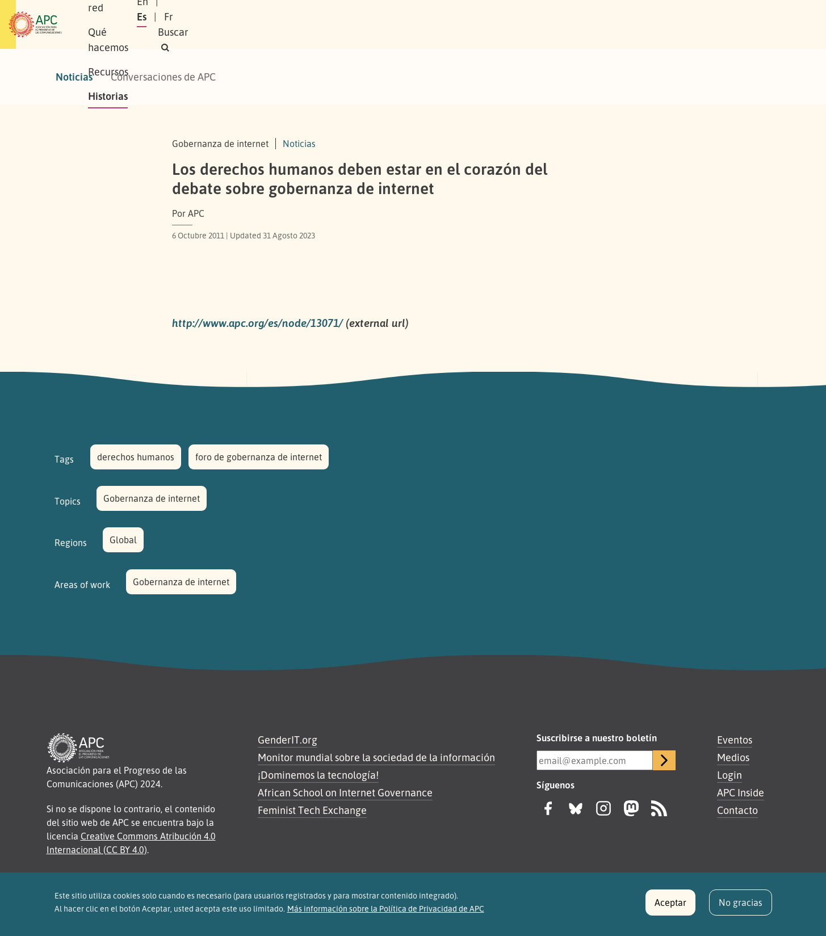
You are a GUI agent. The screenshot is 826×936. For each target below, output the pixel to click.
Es (654, 24)
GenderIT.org (287, 739)
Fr (680, 24)
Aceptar (670, 907)
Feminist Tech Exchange (312, 810)
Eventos (734, 739)
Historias (416, 24)
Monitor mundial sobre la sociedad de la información (376, 757)
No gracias (740, 907)
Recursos (359, 24)
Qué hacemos (291, 24)
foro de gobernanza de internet (258, 457)
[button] (750, 24)
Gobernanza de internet (151, 498)
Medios (733, 757)
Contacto (737, 810)
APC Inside (740, 792)
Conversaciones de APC (163, 76)
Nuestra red (217, 24)
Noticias (74, 76)
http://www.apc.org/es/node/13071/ (257, 323)
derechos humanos (135, 457)
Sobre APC (150, 24)
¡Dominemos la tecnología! (318, 775)
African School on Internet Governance (345, 792)
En (625, 24)
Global (123, 539)
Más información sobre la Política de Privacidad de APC (385, 913)
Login (729, 775)
